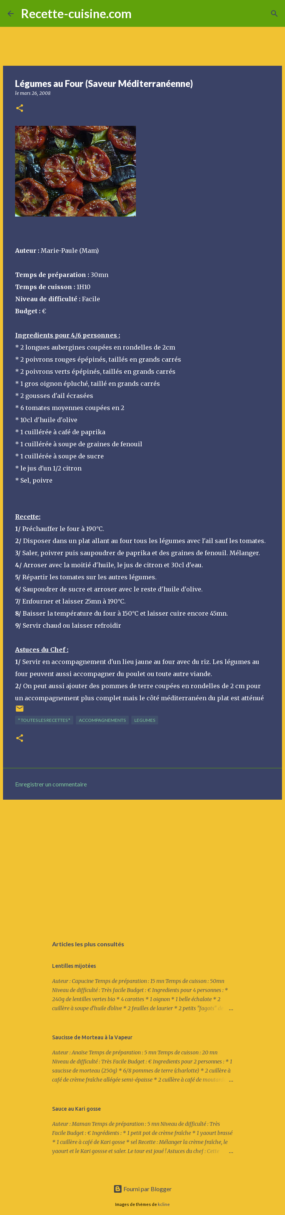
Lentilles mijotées (74, 966)
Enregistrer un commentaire (51, 784)
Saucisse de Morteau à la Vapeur (92, 1037)
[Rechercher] (142, 14)
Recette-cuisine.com (76, 13)
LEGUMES (144, 720)
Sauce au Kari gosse (76, 1109)
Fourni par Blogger (142, 1188)
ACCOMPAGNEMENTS (102, 720)
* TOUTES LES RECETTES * (44, 720)
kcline (164, 1204)
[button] (19, 109)
